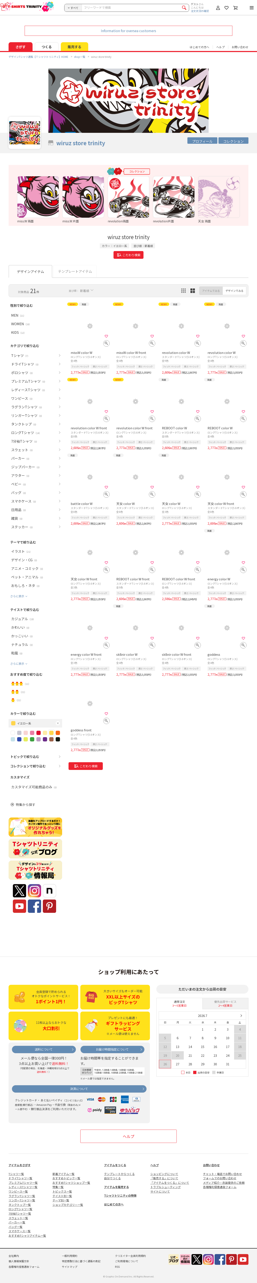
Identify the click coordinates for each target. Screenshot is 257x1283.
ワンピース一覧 (18, 1191)
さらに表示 (17, 596)
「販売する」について (164, 1178)
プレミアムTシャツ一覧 (23, 1183)
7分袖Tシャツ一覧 (20, 1213)
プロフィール (202, 141)
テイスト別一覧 (62, 1196)
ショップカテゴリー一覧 (67, 1205)
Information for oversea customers (128, 30)
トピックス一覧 (62, 1191)
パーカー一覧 (17, 1222)
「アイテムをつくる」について (169, 1183)
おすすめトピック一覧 (66, 1178)
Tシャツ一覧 (16, 1174)
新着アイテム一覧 (63, 1174)
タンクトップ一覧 (20, 1205)
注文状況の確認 (200, 11)
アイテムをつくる (115, 1165)
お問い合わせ (240, 47)
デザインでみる (235, 290)
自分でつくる (112, 1178)
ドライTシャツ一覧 (20, 1178)
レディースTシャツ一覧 (23, 1187)
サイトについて (160, 1191)
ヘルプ (220, 47)
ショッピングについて (164, 1174)
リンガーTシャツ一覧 (22, 1200)
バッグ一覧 (15, 1227)
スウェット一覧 (18, 1218)
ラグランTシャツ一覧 (22, 1196)
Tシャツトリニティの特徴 (120, 1195)
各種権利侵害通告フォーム (219, 1187)
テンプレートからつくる (119, 1174)
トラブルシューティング (165, 1187)
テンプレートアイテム (75, 271)
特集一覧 (58, 1187)
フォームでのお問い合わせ (219, 1178)
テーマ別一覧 (60, 1200)
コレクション (233, 141)
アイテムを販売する (116, 1187)
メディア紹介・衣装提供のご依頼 (224, 1183)
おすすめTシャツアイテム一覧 (27, 1236)
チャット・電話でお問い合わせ (222, 1174)
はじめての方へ (114, 1204)
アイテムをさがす (20, 1165)
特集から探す (25, 804)
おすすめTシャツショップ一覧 (71, 1183)
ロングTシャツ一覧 (20, 1209)
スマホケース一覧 (20, 1231)
